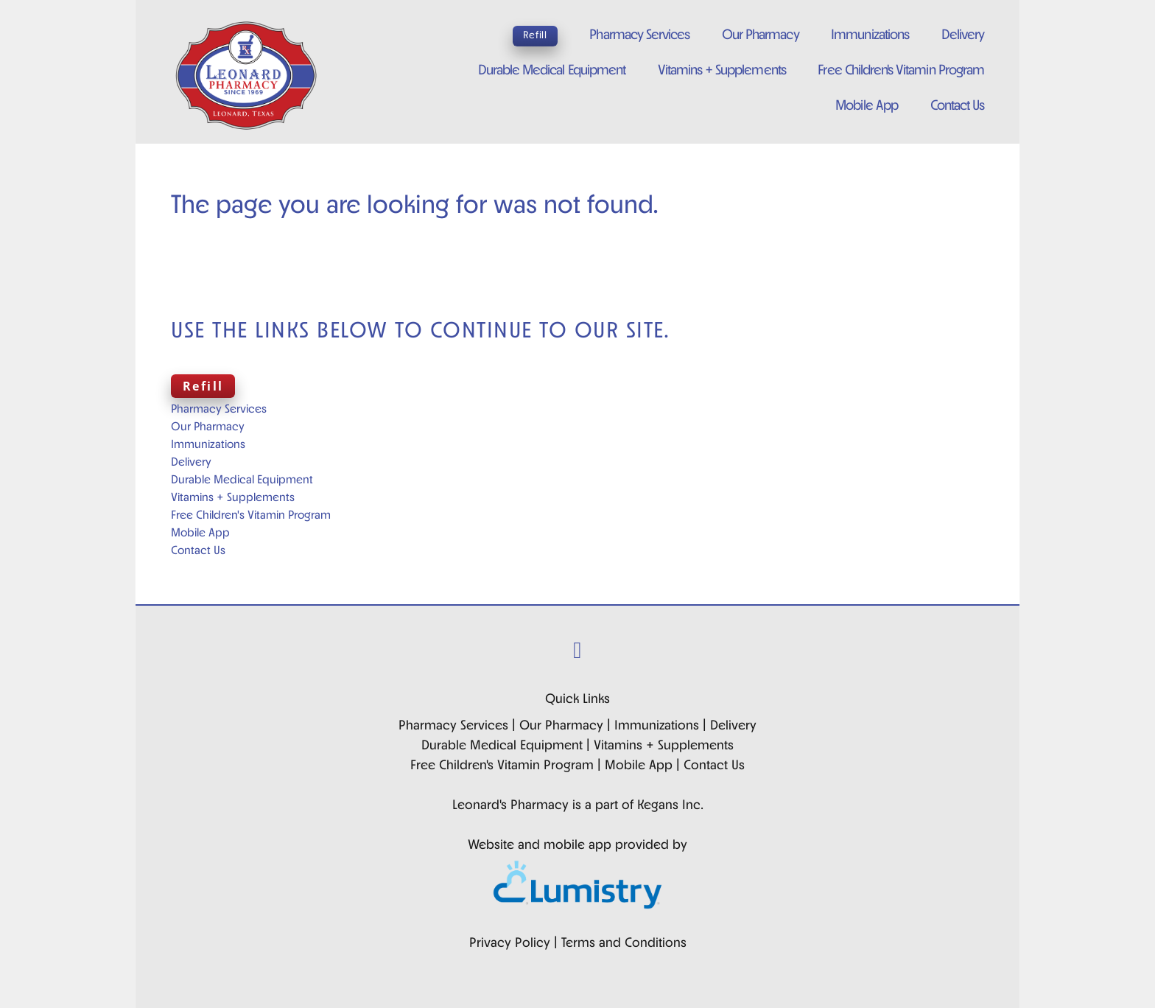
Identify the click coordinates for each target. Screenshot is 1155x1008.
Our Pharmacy (760, 36)
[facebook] (578, 652)
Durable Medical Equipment (551, 71)
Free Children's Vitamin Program (901, 71)
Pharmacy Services (639, 36)
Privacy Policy (509, 944)
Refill (535, 35)
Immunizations (870, 36)
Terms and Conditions (624, 944)
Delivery (962, 36)
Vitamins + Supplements (722, 71)
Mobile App (866, 106)
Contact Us (957, 106)
